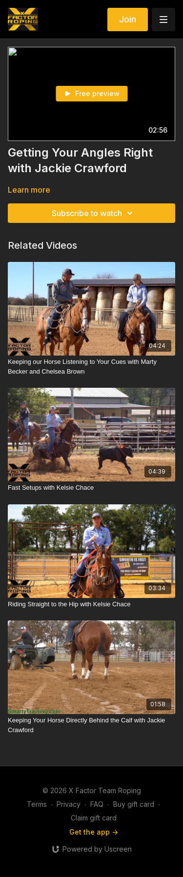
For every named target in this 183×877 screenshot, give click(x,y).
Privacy (69, 804)
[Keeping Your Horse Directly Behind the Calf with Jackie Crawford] (91, 725)
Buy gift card (133, 804)
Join (127, 19)
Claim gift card (94, 818)
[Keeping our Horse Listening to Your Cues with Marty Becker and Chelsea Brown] (91, 366)
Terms (37, 804)
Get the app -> (93, 832)
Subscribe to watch (94, 213)
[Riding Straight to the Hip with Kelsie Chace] (91, 604)
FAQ (96, 804)
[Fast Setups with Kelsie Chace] (91, 488)
